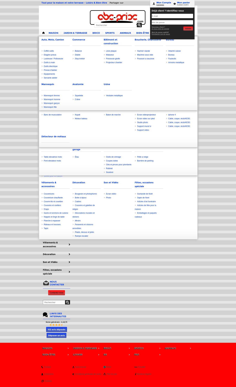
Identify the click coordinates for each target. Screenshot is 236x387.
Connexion (160, 5)
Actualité (141, 367)
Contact (47, 367)
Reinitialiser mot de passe (161, 34)
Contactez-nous (56, 293)
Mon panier (183, 2)
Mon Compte (163, 2)
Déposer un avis (56, 335)
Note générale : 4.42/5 (56, 322)
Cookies (48, 381)
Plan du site (112, 374)
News (108, 367)
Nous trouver (80, 367)
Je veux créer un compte (160, 29)
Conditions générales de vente (88, 374)
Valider (188, 28)
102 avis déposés (56, 329)
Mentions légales (144, 374)
